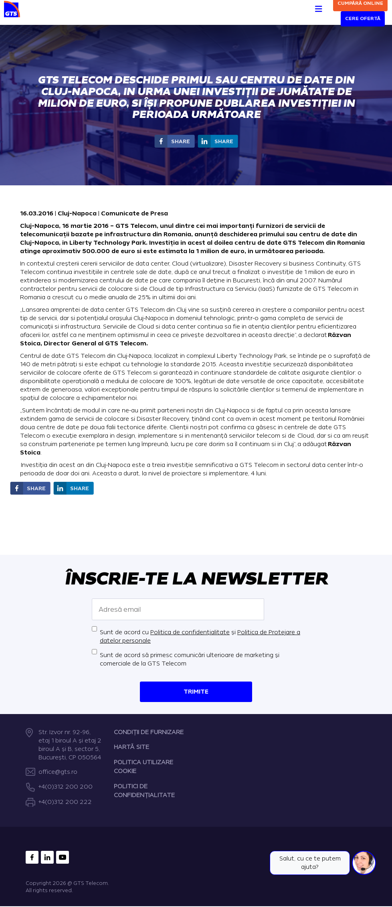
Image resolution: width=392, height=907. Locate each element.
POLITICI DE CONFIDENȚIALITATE (144, 791)
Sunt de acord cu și (200, 636)
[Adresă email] (178, 609)
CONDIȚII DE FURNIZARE (149, 732)
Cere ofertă (362, 19)
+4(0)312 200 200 (65, 787)
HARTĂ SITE (131, 747)
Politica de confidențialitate (190, 632)
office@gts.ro (57, 772)
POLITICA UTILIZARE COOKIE (143, 767)
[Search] (327, 12)
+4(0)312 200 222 (65, 802)
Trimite (196, 692)
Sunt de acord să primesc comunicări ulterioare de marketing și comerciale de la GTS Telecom (189, 659)
